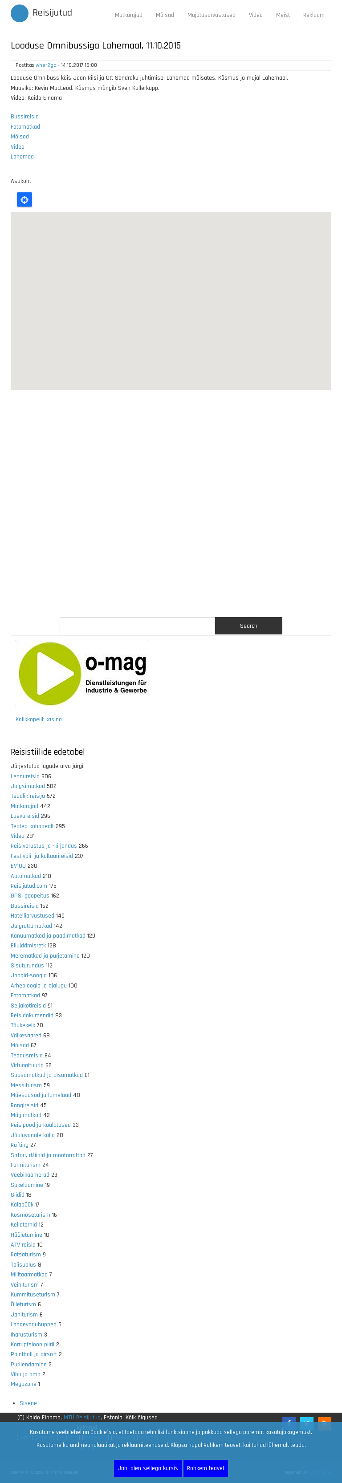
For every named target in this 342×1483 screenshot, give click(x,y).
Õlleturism (23, 1304)
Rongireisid (24, 1105)
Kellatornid (24, 1225)
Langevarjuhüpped (34, 1324)
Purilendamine (29, 1365)
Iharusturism (26, 1335)
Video (256, 15)
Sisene (28, 1403)
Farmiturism (26, 1165)
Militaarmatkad (29, 1275)
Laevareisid (25, 816)
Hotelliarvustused (32, 916)
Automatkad (26, 876)
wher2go (46, 65)
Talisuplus (23, 1265)
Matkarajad (128, 15)
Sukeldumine (27, 1185)
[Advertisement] (171, 503)
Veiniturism (25, 1285)
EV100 (18, 866)
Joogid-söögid (29, 975)
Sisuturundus (27, 966)
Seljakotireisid (28, 1006)
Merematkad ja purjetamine (45, 956)
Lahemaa (22, 157)
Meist (283, 15)
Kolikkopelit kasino (39, 719)
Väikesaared (26, 1036)
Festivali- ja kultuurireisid (42, 856)
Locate (24, 199)
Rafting (19, 1145)
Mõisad (165, 15)
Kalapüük (22, 1205)
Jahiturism (24, 1315)
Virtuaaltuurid (27, 1065)
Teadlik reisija (28, 796)
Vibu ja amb (26, 1374)
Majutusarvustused (211, 15)
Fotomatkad (25, 127)
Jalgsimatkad (28, 786)
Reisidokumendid (32, 1016)
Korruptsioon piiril (32, 1345)
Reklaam (314, 15)
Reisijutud (52, 13)
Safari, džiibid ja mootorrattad (48, 1155)
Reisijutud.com (29, 886)
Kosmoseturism (30, 1215)
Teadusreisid (27, 1056)
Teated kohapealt (32, 826)
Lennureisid (25, 776)
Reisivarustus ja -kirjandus (44, 846)
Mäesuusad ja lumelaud (41, 1095)
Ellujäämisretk (28, 946)
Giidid (17, 1195)
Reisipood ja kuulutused (41, 1125)
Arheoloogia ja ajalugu (39, 986)
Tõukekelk (23, 1025)
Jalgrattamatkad (31, 926)
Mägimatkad (26, 1115)
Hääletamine (26, 1235)
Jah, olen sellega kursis (148, 1468)
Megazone (24, 1384)
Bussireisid (25, 117)
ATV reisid (23, 1245)
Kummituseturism (33, 1295)
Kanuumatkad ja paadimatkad (48, 936)
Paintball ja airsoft (34, 1354)
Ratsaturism (26, 1255)
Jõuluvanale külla (33, 1135)
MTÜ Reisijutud (82, 1418)
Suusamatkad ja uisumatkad (47, 1075)
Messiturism (26, 1085)
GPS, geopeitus (30, 896)
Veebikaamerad (30, 1175)
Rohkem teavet (205, 1468)
